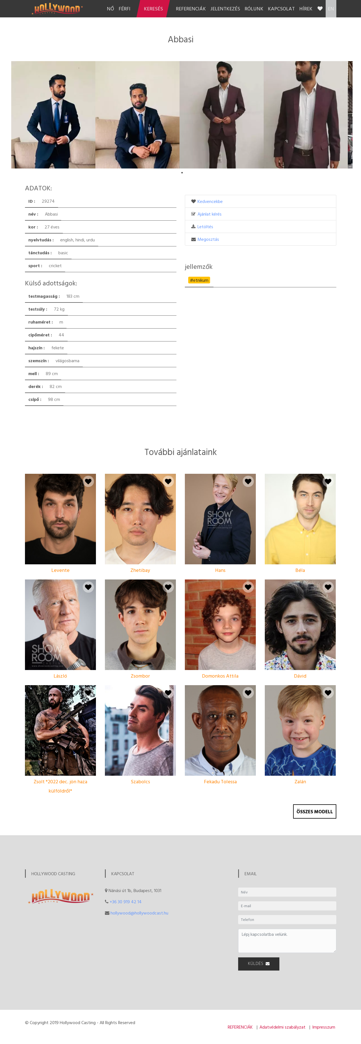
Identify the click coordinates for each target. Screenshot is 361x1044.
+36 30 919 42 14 (126, 901)
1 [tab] (182, 172)
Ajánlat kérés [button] (209, 214)
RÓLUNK (254, 8)
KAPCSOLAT (281, 8)
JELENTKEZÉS (225, 8)
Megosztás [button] (208, 239)
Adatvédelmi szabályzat (282, 1027)
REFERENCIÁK (191, 8)
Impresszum (323, 1027)
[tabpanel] (53, 114)
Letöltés (205, 226)
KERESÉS (153, 8)
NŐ (110, 8)
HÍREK (305, 8)
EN (331, 8)
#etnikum (199, 280)
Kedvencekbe (210, 201)
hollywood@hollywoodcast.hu (139, 912)
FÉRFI (124, 8)
